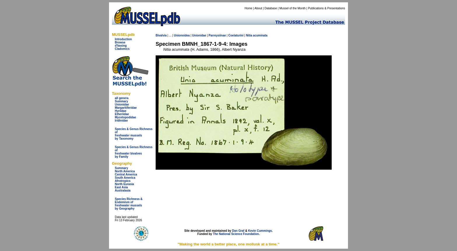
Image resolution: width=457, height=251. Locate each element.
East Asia (121, 187)
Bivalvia (161, 35)
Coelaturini (235, 35)
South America (125, 177)
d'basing (121, 45)
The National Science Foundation (236, 234)
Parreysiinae (217, 35)
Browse (120, 42)
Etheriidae (122, 114)
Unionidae (122, 104)
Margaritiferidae (126, 107)
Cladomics (122, 48)
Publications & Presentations (326, 8)
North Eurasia (124, 184)
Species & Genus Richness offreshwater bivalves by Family (133, 151)
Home (248, 8)
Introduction (123, 39)
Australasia (123, 190)
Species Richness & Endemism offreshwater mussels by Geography (129, 203)
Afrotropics (123, 180)
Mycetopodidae (125, 117)
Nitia (249, 35)
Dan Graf (238, 230)
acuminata (260, 35)
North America (125, 171)
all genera (122, 98)
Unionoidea (181, 35)
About (258, 8)
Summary (121, 101)
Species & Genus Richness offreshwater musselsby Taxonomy (133, 133)
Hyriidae (120, 111)
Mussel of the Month (293, 8)
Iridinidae (121, 120)
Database (271, 8)
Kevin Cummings (260, 230)
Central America (126, 174)
